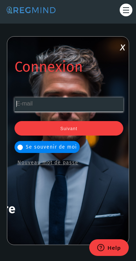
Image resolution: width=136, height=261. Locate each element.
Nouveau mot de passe (47, 163)
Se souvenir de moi (47, 147)
